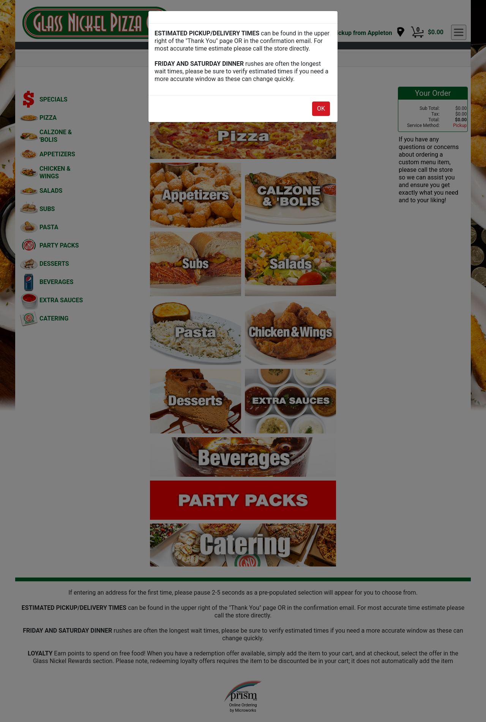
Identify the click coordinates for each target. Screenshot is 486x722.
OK (321, 108)
